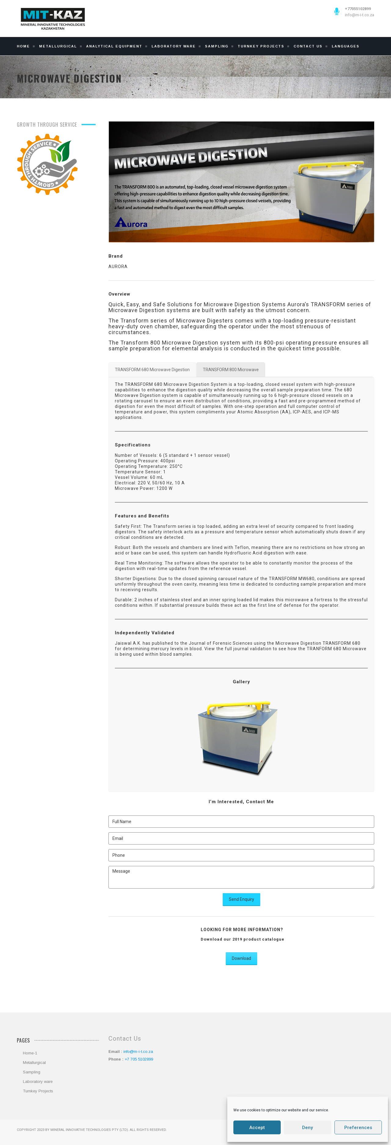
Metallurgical (58, 46)
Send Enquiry (241, 899)
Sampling (216, 46)
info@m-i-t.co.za (359, 15)
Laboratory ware (38, 1081)
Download (241, 958)
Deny (307, 1127)
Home (23, 46)
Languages (346, 46)
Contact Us (308, 46)
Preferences (358, 1127)
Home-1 (30, 1053)
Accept (257, 1127)
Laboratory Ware (174, 46)
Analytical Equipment (114, 46)
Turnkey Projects (261, 46)
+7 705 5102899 (139, 1059)
